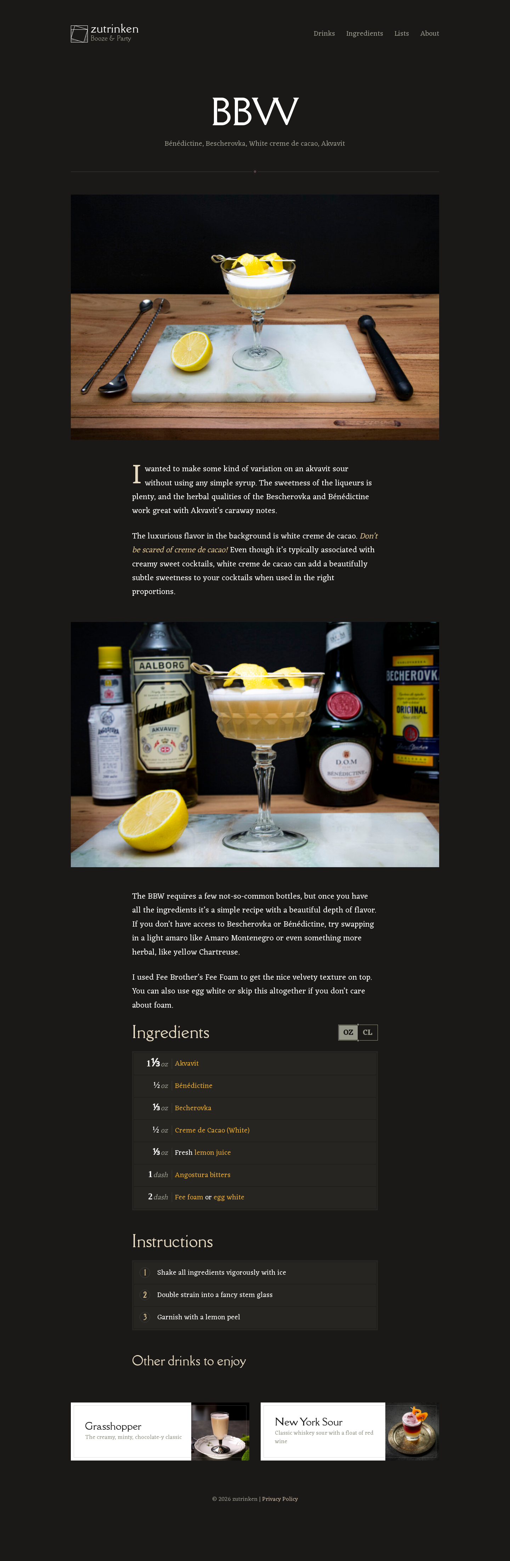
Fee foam (189, 1197)
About (429, 34)
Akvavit (187, 1064)
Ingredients (364, 34)
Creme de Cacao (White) (212, 1130)
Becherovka (193, 1108)
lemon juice (212, 1153)
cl (368, 1033)
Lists (402, 34)
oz (347, 1033)
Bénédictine (193, 1086)
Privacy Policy (280, 1499)
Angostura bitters (203, 1175)
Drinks (324, 34)
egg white (229, 1197)
